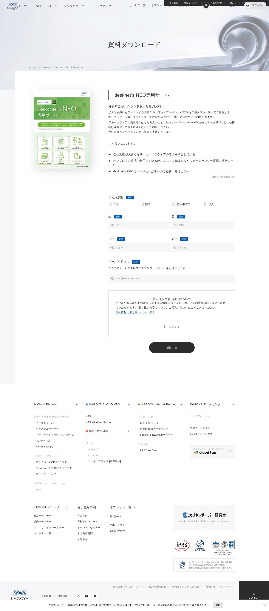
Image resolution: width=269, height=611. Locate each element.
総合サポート (185, 13)
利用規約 (210, 586)
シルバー (93, 455)
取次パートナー (43, 515)
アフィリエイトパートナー (49, 527)
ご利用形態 (115, 197)
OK (218, 605)
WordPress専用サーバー (154, 428)
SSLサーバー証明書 (201, 433)
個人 (211, 204)
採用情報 (63, 596)
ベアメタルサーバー (47, 428)
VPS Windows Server (98, 422)
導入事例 (173, 3)
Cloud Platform (47, 404)
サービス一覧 (137, 13)
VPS (88, 416)
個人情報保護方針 (158, 586)
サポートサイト (119, 525)
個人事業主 (184, 204)
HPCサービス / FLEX (46, 456)
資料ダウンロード (193, 3)
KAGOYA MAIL (99, 430)
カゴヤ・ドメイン (200, 427)
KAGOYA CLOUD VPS (104, 404)
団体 (148, 204)
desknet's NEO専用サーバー (156, 434)
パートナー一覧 (43, 533)
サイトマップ (227, 586)
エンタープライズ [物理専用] (104, 461)
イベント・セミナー (88, 527)
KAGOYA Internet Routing (159, 404)
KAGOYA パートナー (253, 3)
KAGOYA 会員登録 (227, 13)
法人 (116, 204)
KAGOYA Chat (148, 450)
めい (174, 239)
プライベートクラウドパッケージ (55, 434)
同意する (174, 326)
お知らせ (232, 3)
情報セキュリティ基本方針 (186, 586)
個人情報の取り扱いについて (133, 312)
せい (111, 239)
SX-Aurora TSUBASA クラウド (54, 468)
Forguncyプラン (45, 446)
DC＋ (39, 489)
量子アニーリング (46, 474)
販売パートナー (43, 521)
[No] (264, 605)
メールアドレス (118, 261)
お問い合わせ (117, 530)
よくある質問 (215, 3)
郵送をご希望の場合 (222, 177)
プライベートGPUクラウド (51, 462)
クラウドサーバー (46, 423)
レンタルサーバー (150, 423)
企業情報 (46, 596)
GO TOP (254, 597)
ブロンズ (93, 449)
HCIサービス (43, 440)
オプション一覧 (160, 13)
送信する (171, 347)
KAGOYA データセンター (207, 404)
